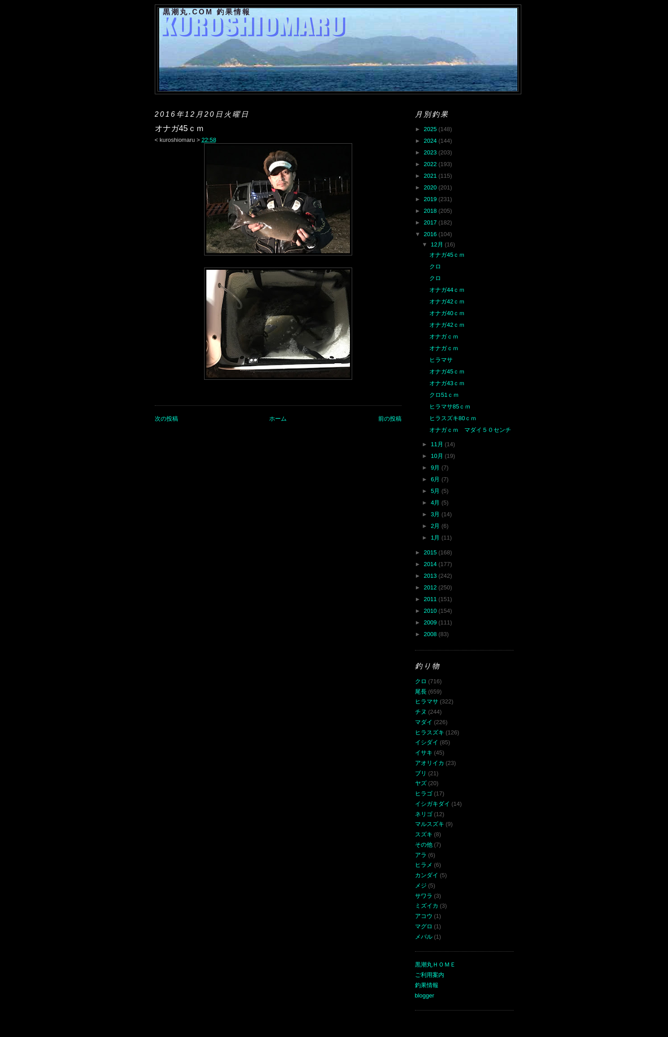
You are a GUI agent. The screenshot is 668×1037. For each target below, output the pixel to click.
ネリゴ (423, 814)
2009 (431, 622)
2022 (431, 164)
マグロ (423, 926)
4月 (436, 502)
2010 (431, 610)
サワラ (423, 895)
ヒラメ (423, 864)
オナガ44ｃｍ (447, 289)
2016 (431, 234)
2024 (431, 140)
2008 (431, 634)
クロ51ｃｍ (444, 394)
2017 (431, 222)
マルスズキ (429, 824)
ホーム (278, 418)
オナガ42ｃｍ (447, 301)
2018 (431, 210)
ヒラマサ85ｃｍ (450, 406)
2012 (431, 587)
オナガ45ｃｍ (447, 254)
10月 (438, 456)
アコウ (423, 916)
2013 (431, 575)
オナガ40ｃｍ (447, 313)
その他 (423, 844)
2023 (431, 152)
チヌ (421, 711)
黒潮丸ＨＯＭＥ (435, 964)
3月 (436, 514)
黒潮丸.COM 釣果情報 (207, 12)
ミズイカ (426, 905)
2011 (431, 599)
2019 (431, 199)
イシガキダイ (432, 803)
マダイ (423, 722)
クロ (435, 266)
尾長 (421, 691)
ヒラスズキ (429, 732)
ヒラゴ (423, 793)
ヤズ (421, 783)
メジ (421, 885)
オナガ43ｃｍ (447, 383)
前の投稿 (390, 418)
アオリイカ (429, 763)
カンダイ (426, 875)
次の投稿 (166, 418)
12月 (438, 244)
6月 (436, 479)
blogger (424, 995)
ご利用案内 (429, 974)
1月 (436, 537)
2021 (431, 175)
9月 (436, 467)
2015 (431, 552)
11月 (438, 444)
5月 (436, 491)
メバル (423, 936)
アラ (421, 855)
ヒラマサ (441, 359)
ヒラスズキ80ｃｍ (452, 418)
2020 (431, 187)
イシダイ (426, 742)
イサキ (423, 752)
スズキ (423, 834)
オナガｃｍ (443, 336)
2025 (431, 129)
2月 (436, 526)
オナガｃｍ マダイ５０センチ (470, 429)
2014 (431, 564)
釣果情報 (426, 985)
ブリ (421, 773)
